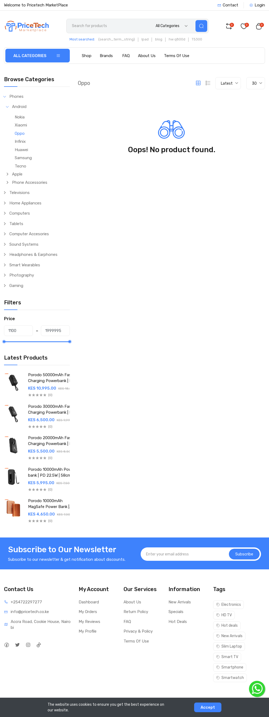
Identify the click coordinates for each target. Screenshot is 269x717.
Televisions (19, 192)
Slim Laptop (229, 646)
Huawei (21, 149)
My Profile (88, 631)
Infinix (20, 141)
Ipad (145, 39)
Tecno (20, 166)
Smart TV (227, 657)
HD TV (224, 615)
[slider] (4, 341)
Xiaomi (21, 125)
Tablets (16, 223)
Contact (227, 5)
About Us (147, 55)
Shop (86, 55)
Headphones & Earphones (33, 254)
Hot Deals (177, 621)
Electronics (228, 604)
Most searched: (82, 39)
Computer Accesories (29, 233)
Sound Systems (24, 244)
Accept (208, 707)
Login (257, 5)
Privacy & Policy (138, 631)
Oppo (20, 133)
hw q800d (177, 39)
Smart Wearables (24, 265)
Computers (19, 213)
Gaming (16, 285)
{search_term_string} (116, 39)
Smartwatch (230, 677)
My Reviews (89, 621)
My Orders (88, 611)
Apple (17, 174)
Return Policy (136, 611)
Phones (16, 96)
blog (158, 39)
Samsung (23, 157)
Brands (106, 55)
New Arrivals (179, 602)
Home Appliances (25, 203)
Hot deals (227, 625)
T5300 (197, 39)
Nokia (20, 117)
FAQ (126, 55)
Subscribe (244, 554)
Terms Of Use (176, 55)
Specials (175, 611)
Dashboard (89, 602)
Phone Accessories (29, 182)
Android (19, 106)
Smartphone (229, 667)
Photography (21, 275)
